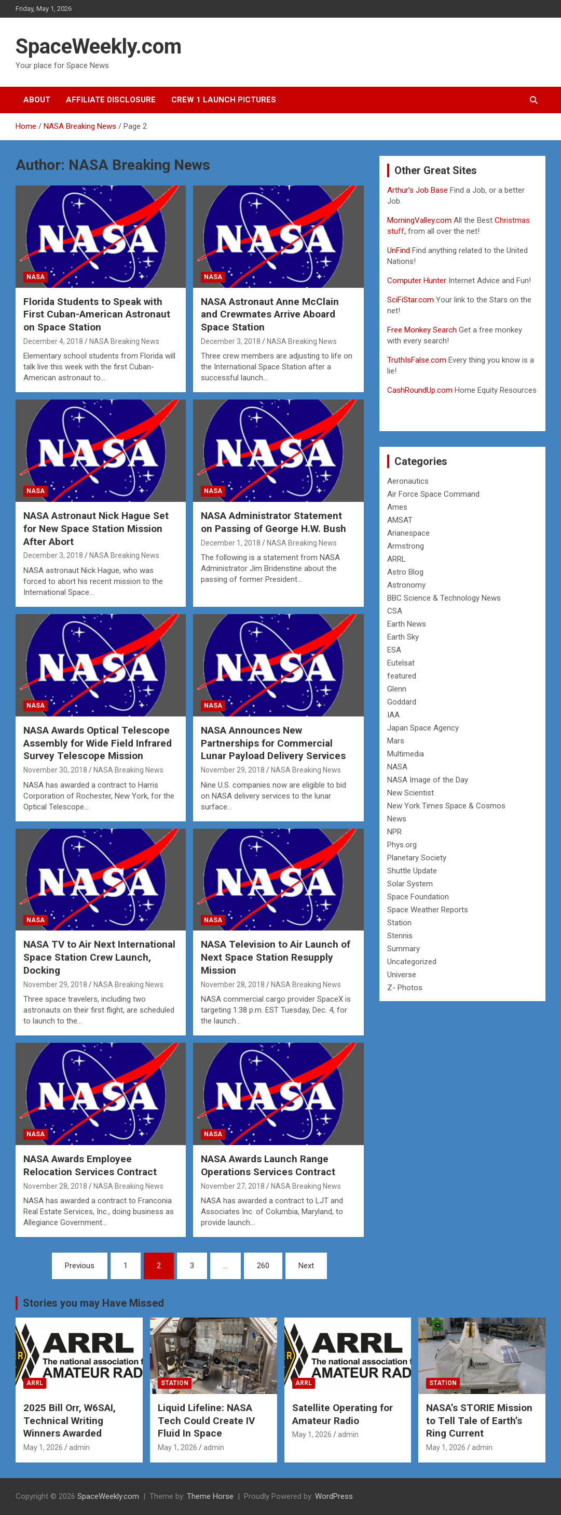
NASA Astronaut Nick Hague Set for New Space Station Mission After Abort (96, 528)
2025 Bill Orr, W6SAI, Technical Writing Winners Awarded (69, 1420)
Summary (403, 948)
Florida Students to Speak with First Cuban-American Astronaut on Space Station (96, 314)
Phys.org (402, 844)
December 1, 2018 (231, 543)
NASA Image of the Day (427, 780)
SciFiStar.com (410, 299)
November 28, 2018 (233, 984)
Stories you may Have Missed (93, 1303)
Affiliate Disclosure (111, 99)
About (36, 99)
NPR (394, 831)
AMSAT (400, 520)
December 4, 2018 (53, 341)
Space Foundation (418, 896)
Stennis (400, 935)
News (396, 818)
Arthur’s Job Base (418, 190)
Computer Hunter (416, 280)
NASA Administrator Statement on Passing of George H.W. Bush (273, 522)
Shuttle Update (412, 870)
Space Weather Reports (427, 909)
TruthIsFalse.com (416, 360)
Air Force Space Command (433, 494)
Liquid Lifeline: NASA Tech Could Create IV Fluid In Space (206, 1420)
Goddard (401, 702)
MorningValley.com (419, 220)
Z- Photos (404, 987)
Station (399, 922)
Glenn (396, 689)
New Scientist (410, 793)
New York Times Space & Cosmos (446, 805)
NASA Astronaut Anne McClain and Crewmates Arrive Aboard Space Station (270, 314)
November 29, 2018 (233, 770)
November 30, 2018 (55, 770)
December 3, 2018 (231, 341)
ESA (394, 650)
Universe (401, 974)
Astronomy (406, 585)
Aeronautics (408, 481)
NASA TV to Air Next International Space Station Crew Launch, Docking (99, 957)
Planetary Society (416, 857)
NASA (35, 277)
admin (79, 1447)
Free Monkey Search (422, 330)
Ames (397, 507)
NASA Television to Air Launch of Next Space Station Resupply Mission (275, 957)
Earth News (406, 624)
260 (263, 1265)
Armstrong (405, 546)
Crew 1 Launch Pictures (223, 99)
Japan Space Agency (423, 728)
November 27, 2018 (233, 1186)
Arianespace (408, 533)
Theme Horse (210, 1496)
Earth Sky (403, 637)
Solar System (410, 883)
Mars (395, 741)
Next (306, 1265)
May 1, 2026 (43, 1447)
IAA (393, 715)
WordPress (334, 1496)
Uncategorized (411, 961)
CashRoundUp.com (420, 390)
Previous (79, 1265)
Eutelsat (401, 663)
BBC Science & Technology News (444, 598)
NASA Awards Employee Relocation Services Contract (90, 1165)
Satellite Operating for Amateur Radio (342, 1414)
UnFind (399, 250)
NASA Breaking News (124, 341)
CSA (394, 611)
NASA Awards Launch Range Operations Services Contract (268, 1165)
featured (401, 676)
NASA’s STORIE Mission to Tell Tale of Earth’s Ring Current (479, 1420)
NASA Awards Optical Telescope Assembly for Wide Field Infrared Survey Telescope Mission (97, 743)
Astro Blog (405, 572)
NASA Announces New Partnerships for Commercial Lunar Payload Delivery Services (273, 743)
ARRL (396, 559)
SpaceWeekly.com (99, 46)
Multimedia (405, 754)
